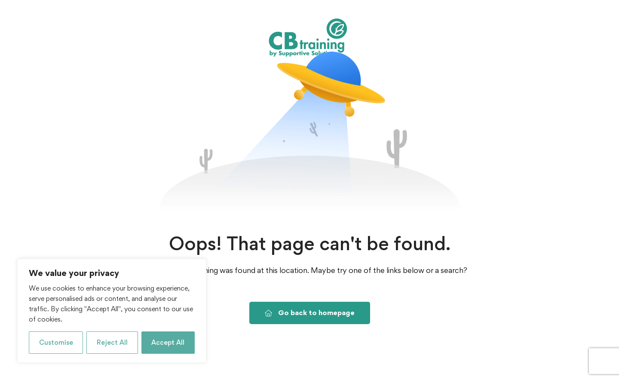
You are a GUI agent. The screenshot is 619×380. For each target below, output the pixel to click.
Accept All (167, 342)
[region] (111, 311)
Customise (56, 342)
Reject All (112, 342)
